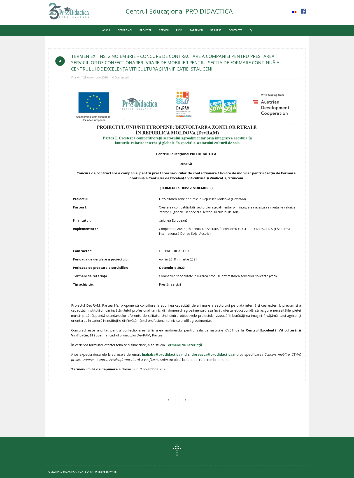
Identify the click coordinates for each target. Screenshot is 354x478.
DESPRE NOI (125, 30)
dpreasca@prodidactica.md (215, 354)
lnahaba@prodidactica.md (164, 354)
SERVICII (164, 30)
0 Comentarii (120, 77)
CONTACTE (235, 30)
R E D (179, 30)
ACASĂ (106, 30)
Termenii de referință (184, 345)
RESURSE (215, 30)
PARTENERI (196, 30)
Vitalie (75, 77)
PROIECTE (145, 30)
